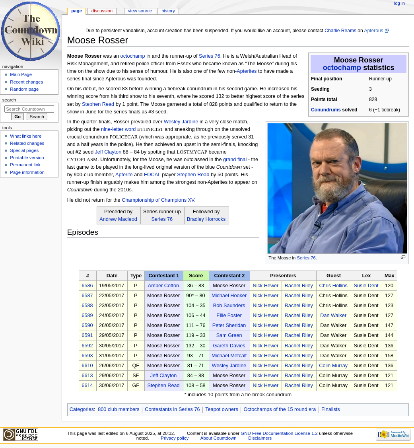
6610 (87, 365)
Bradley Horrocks (206, 219)
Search (9, 99)
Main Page (21, 74)
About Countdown (218, 438)
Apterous (373, 30)
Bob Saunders (229, 305)
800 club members (118, 409)
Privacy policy (175, 438)
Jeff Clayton (108, 152)
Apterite (124, 174)
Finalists (330, 409)
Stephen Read (98, 104)
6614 (87, 385)
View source (140, 10)
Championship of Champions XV (158, 200)
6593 (87, 355)
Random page (24, 89)
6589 (87, 315)
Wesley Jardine (181, 122)
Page (76, 10)
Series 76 (306, 257)
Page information (27, 172)
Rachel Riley (299, 285)
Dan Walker (333, 315)
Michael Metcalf (229, 355)
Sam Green (229, 335)
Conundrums (326, 110)
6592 (87, 346)
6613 (87, 375)
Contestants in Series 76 (172, 409)
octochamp (342, 68)
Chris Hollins (333, 285)
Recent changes (26, 82)
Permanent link (25, 164)
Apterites (247, 71)
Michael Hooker (229, 295)
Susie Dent (366, 285)
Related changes (27, 143)
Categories (82, 409)
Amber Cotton (163, 285)
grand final (235, 159)
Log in (399, 3)
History (168, 10)
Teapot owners (221, 409)
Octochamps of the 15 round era (279, 409)
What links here (25, 136)
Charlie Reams (340, 30)
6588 (87, 305)
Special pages (24, 150)
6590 (87, 325)
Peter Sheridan (229, 325)
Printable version (27, 157)
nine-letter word (118, 129)
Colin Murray (333, 365)
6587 (87, 295)
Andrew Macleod (118, 219)
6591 (87, 335)
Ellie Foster (228, 315)
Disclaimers (260, 438)
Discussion (102, 10)
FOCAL (152, 174)
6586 (87, 285)
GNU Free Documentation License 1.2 (279, 433)
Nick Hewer (265, 285)
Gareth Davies (229, 346)
